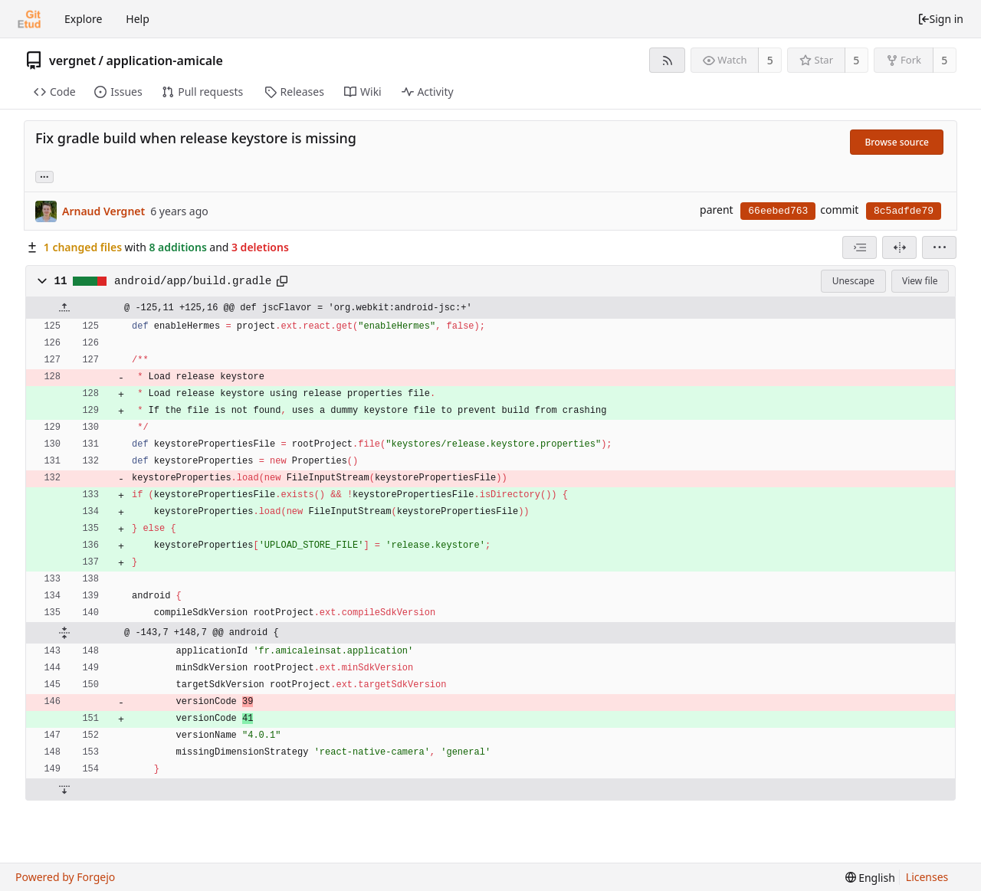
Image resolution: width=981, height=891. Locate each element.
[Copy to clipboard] (282, 281)
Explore (83, 18)
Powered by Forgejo (65, 877)
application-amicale (164, 60)
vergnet (72, 60)
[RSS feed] (667, 60)
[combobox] (859, 247)
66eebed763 (778, 211)
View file (919, 280)
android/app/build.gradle (192, 281)
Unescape (853, 280)
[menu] (939, 247)
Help (137, 18)
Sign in (940, 18)
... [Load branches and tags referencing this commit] (44, 176)
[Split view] (899, 247)
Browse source (897, 142)
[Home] (29, 19)
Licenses (927, 877)
